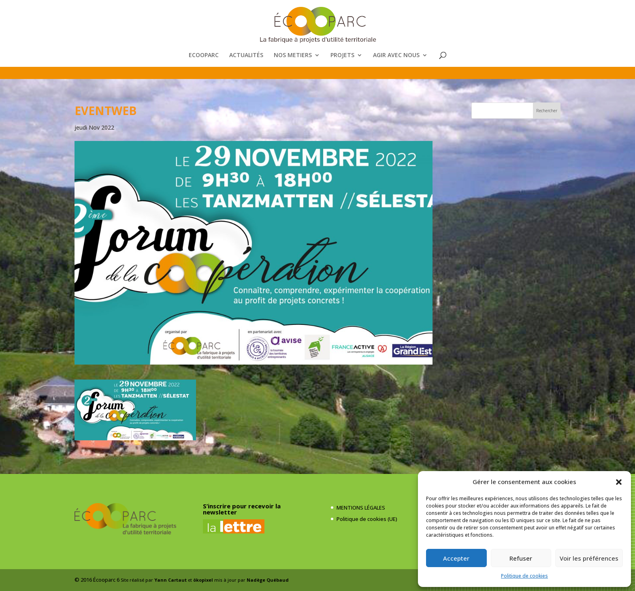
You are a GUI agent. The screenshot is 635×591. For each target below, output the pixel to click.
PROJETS (342, 55)
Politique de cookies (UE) (367, 519)
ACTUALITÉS (246, 55)
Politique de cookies (524, 575)
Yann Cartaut (170, 580)
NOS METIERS (293, 55)
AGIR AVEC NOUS (396, 55)
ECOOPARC (204, 55)
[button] (619, 482)
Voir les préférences (589, 558)
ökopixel (203, 580)
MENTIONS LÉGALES (361, 507)
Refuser (520, 558)
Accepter (456, 558)
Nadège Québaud (268, 580)
